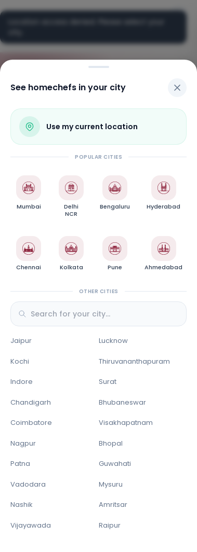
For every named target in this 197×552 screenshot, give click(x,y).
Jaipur (21, 341)
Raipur (110, 525)
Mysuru (111, 484)
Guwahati (115, 463)
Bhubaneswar (122, 402)
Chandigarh (30, 402)
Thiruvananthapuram (134, 361)
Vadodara (28, 484)
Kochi (19, 361)
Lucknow (113, 341)
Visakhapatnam (126, 422)
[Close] (177, 87)
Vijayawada (30, 525)
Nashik (21, 504)
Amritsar (113, 504)
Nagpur (23, 443)
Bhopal (111, 443)
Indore (21, 382)
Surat (107, 382)
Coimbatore (31, 422)
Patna (20, 463)
